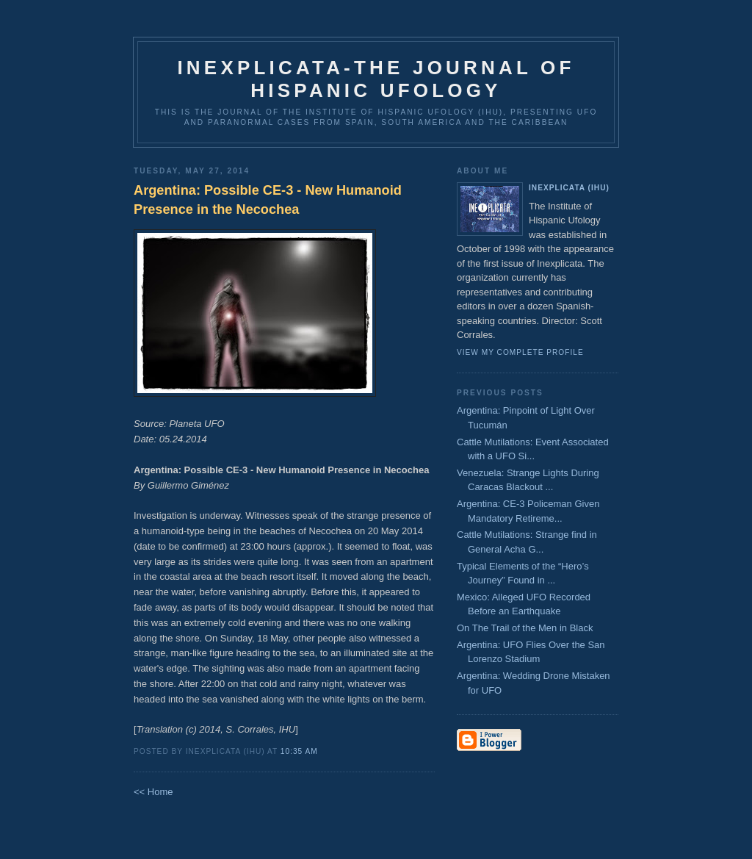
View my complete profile (520, 352)
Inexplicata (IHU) (569, 188)
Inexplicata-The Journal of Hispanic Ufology (375, 79)
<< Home (153, 791)
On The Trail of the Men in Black (525, 627)
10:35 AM (299, 751)
